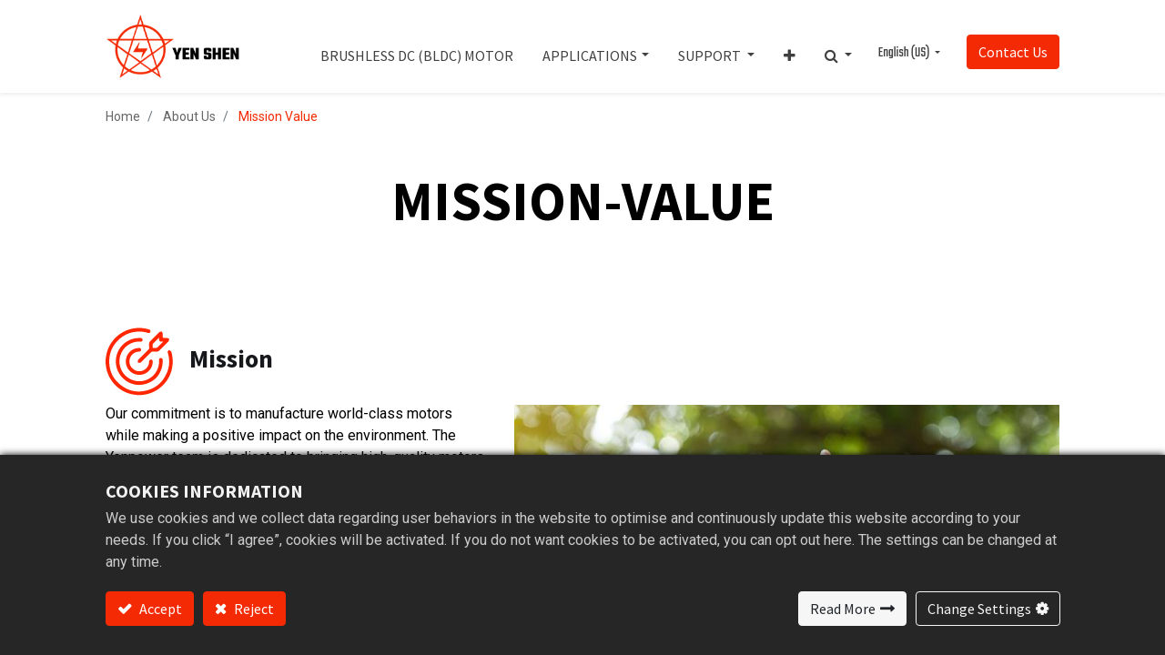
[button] (789, 46)
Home (123, 116)
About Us (189, 116)
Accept (159, 609)
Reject (252, 609)
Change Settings (979, 609)
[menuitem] (417, 46)
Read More (843, 609)
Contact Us (1013, 52)
